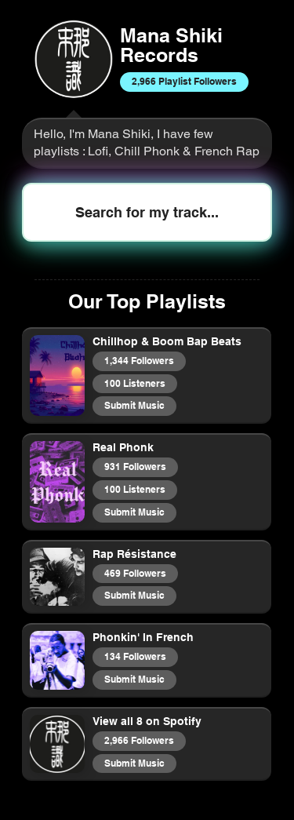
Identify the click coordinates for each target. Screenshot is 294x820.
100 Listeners (134, 383)
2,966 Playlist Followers (184, 81)
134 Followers (134, 656)
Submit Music (134, 405)
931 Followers (134, 466)
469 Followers (134, 573)
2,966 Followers (138, 740)
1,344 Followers (138, 360)
